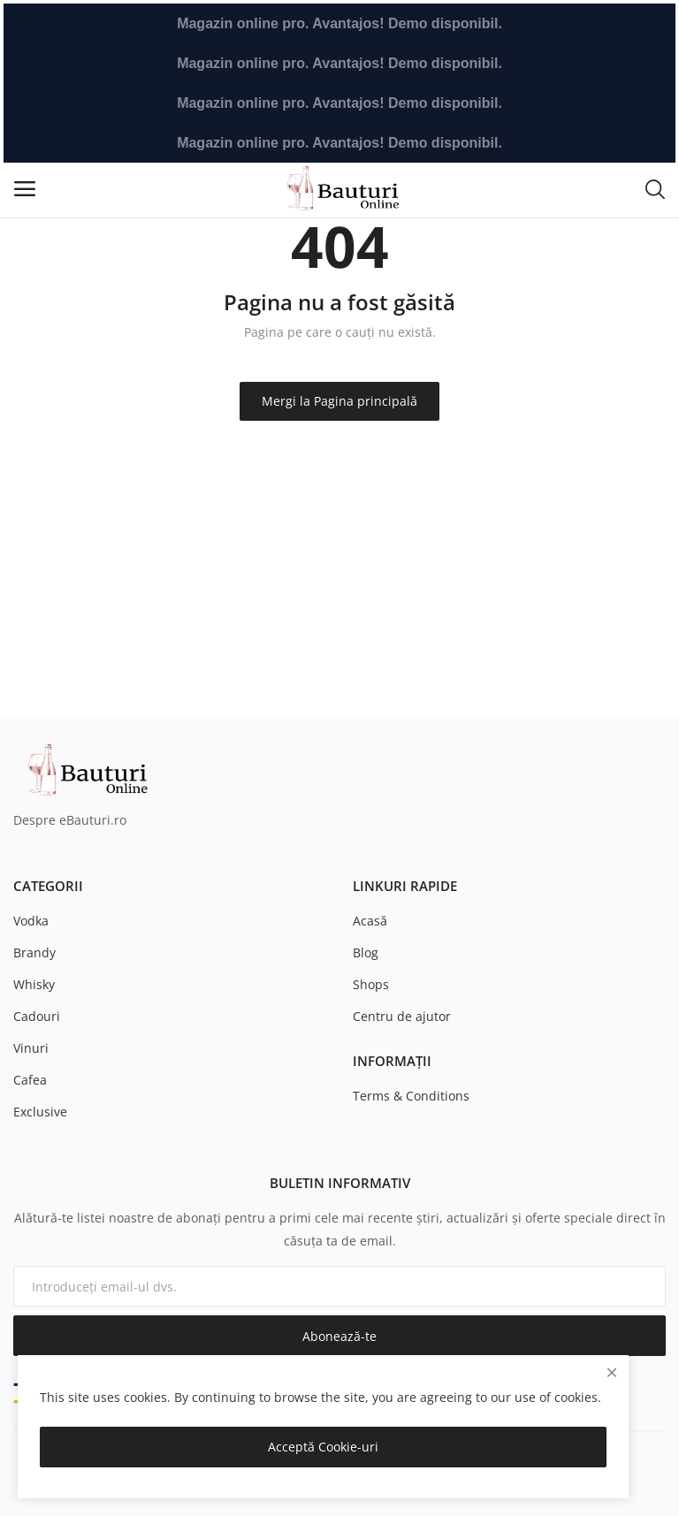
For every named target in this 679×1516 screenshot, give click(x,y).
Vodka (31, 920)
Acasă (370, 920)
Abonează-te (339, 1336)
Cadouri (36, 1016)
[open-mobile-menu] (25, 188)
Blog (365, 952)
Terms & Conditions (411, 1095)
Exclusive (40, 1111)
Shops (371, 984)
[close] (612, 1372)
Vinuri (31, 1048)
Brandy (34, 952)
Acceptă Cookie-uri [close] (323, 1446)
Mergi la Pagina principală (339, 400)
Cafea (30, 1079)
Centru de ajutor (402, 1016)
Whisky (34, 984)
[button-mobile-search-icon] (655, 188)
